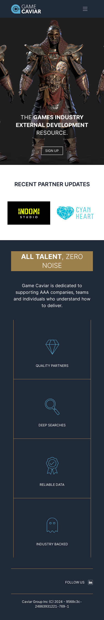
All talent (41, 257)
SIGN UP (52, 151)
